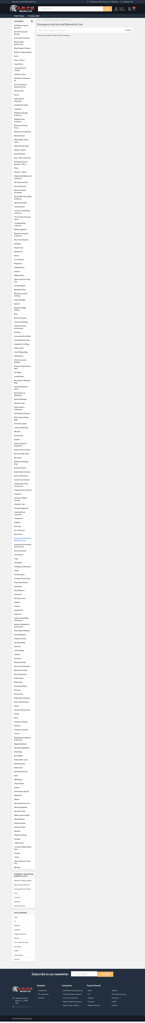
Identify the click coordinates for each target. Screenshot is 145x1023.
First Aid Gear (23, 261)
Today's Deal (19, 18)
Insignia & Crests (23, 640)
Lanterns (23, 648)
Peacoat (23, 727)
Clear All (128, 32)
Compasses (23, 520)
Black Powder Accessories (23, 45)
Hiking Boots (23, 358)
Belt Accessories (23, 320)
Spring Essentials (23, 204)
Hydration (23, 616)
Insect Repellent (20, 636)
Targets (23, 855)
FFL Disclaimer (33, 18)
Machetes (23, 660)
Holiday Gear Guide (23, 107)
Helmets (23, 604)
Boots (23, 58)
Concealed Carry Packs (23, 338)
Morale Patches (23, 156)
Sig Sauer (17, 931)
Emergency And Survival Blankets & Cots (23, 541)
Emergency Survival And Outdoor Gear (23, 547)
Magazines (23, 265)
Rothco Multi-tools (23, 761)
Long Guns (23, 111)
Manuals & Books (23, 664)
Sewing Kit (23, 797)
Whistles (23, 869)
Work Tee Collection (23, 241)
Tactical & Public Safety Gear (23, 850)
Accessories (23, 437)
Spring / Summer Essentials (23, 193)
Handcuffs (23, 596)
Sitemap (41, 999)
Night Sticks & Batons (23, 700)
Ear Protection (19, 532)
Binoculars (23, 459)
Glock (16, 919)
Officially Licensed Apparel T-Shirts (23, 165)
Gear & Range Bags (23, 354)
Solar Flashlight (23, 302)
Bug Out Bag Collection (23, 474)
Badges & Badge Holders (23, 311)
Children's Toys (23, 506)
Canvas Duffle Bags (23, 324)
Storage (23, 841)
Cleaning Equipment (23, 510)
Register (120, 11)
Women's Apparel (23, 231)
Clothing (23, 334)
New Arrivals (23, 696)
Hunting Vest (23, 612)
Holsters (23, 608)
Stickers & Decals (23, 837)
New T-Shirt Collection (23, 160)
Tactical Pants (23, 208)
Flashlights (23, 564)
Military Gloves (23, 137)
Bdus (23, 316)
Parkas (23, 716)
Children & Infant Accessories (23, 329)
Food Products (23, 576)
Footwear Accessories (23, 580)
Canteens (23, 496)
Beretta (16, 940)
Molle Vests (23, 684)
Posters (17, 735)
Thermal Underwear (23, 429)
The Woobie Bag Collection (23, 226)
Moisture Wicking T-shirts (23, 390)
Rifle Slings (23, 754)
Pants (23, 170)
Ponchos (17, 899)
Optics (23, 708)
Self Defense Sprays (23, 793)
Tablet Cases (23, 845)
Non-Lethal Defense (23, 704)
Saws (23, 777)
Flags (23, 560)
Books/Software (23, 470)
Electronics (23, 536)
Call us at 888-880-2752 (23, 1008)
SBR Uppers (23, 781)
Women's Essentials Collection (23, 236)
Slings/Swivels (23, 821)
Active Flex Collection (23, 40)
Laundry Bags (19, 378)
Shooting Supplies (23, 809)
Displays (23, 524)
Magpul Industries (20, 936)
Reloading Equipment (23, 749)
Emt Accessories (23, 552)
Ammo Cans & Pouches (23, 451)
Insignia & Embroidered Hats (23, 369)
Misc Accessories (23, 676)
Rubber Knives (23, 277)
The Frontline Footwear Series (23, 220)
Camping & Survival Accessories (23, 487)
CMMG (16, 953)
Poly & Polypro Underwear (23, 410)
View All (17, 961)
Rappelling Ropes (23, 746)
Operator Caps (23, 405)
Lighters (23, 656)
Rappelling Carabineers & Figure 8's (23, 741)
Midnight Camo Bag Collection (23, 116)
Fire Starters (23, 556)
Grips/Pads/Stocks (23, 584)
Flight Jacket (23, 350)
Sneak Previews (23, 825)
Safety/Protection (23, 773)
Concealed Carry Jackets (23, 71)
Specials (23, 833)
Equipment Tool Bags (23, 346)
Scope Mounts (23, 785)
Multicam (23, 692)
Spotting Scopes (23, 188)
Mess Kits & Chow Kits (23, 668)
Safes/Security (23, 765)
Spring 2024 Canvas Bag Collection (23, 199)
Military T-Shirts (23, 152)
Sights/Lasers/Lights (23, 817)
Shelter (23, 801)
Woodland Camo (23, 291)
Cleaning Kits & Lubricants (23, 515)
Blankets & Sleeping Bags (23, 464)
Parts (23, 719)
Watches (23, 433)
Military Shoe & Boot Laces (23, 143)
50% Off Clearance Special (23, 35)
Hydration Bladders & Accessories (23, 627)
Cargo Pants (23, 66)
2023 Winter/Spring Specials (23, 28)
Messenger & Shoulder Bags (23, 383)
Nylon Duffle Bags (23, 401)
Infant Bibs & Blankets (23, 632)
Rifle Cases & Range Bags (23, 420)
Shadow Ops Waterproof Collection (23, 179)
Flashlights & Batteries (23, 568)
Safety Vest (23, 769)
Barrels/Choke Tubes (23, 455)
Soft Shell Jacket (23, 425)
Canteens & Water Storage (23, 501)
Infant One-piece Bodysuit (23, 363)
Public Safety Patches (23, 415)
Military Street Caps (23, 148)
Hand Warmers (19, 592)
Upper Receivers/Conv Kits (23, 864)
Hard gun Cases (23, 600)
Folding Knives (23, 269)
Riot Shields (23, 757)
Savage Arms (18, 957)
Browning (17, 948)
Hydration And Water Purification (23, 621)
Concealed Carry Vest (23, 342)
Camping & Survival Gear (23, 492)
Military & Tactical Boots (23, 128)
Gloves (23, 96)
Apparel (23, 305)
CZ (15, 923)
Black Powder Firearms (23, 50)
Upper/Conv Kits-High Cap (23, 282)
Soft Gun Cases (23, 829)
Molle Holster (23, 680)
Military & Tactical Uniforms (23, 296)
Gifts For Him (23, 92)
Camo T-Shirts (23, 62)
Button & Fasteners (23, 477)
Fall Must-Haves (23, 76)
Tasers (23, 859)
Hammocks (18, 588)
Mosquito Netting (23, 688)
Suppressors (23, 249)
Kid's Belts (23, 374)
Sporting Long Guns (23, 184)
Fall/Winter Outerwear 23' (23, 81)
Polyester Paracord (23, 731)
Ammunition (23, 253)
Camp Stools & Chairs (22, 482)
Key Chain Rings (23, 644)
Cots (15, 895)
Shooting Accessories (23, 805)
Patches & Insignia (23, 723)
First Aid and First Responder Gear (23, 87)
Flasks (23, 572)
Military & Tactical (23, 672)
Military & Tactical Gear (23, 133)
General (23, 273)
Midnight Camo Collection (23, 122)
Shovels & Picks (23, 813)
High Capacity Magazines (23, 102)
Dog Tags (23, 528)
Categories (18, 23)
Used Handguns (23, 287)
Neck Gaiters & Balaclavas (23, 396)
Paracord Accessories (23, 712)
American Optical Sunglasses (23, 446)
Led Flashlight (23, 652)
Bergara (17, 927)
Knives (23, 257)
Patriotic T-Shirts (23, 174)
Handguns (23, 245)
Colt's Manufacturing (21, 944)
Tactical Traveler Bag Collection (23, 214)
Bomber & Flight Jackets (23, 54)
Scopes (23, 789)
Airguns (23, 441)
